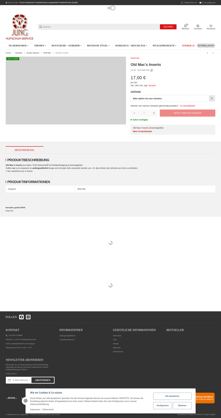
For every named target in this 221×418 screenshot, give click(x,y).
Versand (152, 85)
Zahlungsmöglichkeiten (67, 336)
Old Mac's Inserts (61, 53)
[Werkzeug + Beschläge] (131, 45)
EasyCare (135, 58)
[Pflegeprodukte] (164, 45)
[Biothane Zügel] (98, 45)
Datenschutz (117, 336)
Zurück (8, 53)
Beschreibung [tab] (24, 150)
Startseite (18, 53)
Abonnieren (42, 380)
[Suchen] (101, 26)
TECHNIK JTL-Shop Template (204, 414)
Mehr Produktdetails (142, 131)
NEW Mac (47, 53)
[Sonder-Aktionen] (194, 45)
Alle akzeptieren (172, 396)
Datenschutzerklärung (40, 365)
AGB (115, 340)
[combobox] (173, 98)
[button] (109, 8)
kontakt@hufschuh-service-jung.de (23, 344)
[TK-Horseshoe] (18, 45)
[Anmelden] (198, 27)
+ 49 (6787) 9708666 (15, 335)
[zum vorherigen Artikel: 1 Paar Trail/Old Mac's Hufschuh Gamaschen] (207, 52)
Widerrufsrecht (118, 352)
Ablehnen (182, 405)
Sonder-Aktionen (33, 53)
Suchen (168, 27)
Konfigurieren (163, 405)
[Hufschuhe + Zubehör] (66, 45)
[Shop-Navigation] (12, 2)
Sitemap (116, 344)
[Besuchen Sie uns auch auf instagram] (28, 317)
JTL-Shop (189, 414)
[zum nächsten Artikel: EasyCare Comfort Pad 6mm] (213, 52)
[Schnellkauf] (206, 45)
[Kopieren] (152, 70)
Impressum (116, 348)
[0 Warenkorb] (211, 27)
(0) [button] (188, 2)
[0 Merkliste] (185, 27)
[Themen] (40, 45)
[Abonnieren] (9, 380)
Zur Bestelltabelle (187, 106)
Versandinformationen (67, 340)
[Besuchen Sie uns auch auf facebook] (21, 317)
